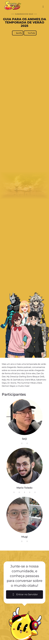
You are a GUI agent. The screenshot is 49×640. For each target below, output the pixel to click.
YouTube (30, 33)
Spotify (17, 33)
